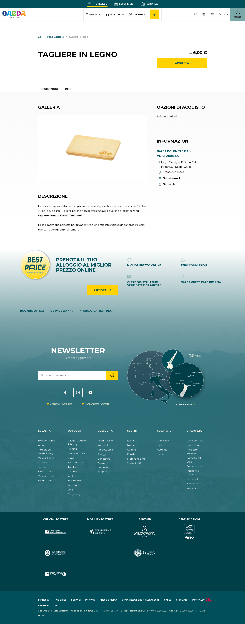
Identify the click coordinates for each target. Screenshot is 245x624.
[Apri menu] (237, 14)
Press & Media (108, 600)
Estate (160, 445)
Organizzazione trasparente (141, 600)
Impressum (44, 600)
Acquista (182, 63)
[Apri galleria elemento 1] (93, 148)
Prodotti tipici (105, 449)
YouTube (90, 392)
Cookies (61, 600)
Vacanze (149, 4)
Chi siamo (182, 600)
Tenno (42, 467)
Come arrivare (195, 466)
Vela (70, 489)
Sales (167, 600)
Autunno (162, 449)
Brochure (192, 483)
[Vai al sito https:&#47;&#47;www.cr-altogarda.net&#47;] (55, 531)
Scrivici (76, 600)
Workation (193, 488)
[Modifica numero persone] (137, 14)
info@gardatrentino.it (96, 310)
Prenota (100, 290)
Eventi (131, 440)
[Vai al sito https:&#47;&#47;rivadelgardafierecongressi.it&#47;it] (55, 553)
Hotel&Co (97, 3)
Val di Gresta (45, 480)
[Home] (39, 37)
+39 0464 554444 (61, 310)
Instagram (78, 392)
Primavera (163, 440)
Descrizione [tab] (50, 89)
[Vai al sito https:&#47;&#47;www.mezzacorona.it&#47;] (144, 531)
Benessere (104, 458)
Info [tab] (68, 89)
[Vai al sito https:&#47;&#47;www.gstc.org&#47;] (189, 531)
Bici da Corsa (75, 462)
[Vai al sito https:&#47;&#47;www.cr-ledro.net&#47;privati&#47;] (55, 574)
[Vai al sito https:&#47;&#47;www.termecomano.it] (144, 553)
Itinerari (72, 448)
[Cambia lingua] (223, 14)
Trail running (75, 480)
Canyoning (74, 494)
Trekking (73, 467)
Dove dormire (195, 440)
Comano (43, 462)
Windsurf (73, 485)
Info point (192, 479)
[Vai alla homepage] (14, 14)
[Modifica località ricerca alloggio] (94, 14)
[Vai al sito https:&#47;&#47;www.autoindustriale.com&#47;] (100, 531)
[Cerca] (195, 14)
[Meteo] (212, 14)
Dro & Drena (45, 471)
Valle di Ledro (46, 457)
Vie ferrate (74, 476)
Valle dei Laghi (46, 476)
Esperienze (123, 3)
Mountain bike (76, 453)
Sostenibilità (134, 463)
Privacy (90, 600)
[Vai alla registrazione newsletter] (112, 375)
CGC (55, 605)
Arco (41, 445)
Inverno (161, 454)
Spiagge (102, 454)
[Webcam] (204, 14)
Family (131, 454)
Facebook (65, 392)
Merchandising (136, 458)
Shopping (103, 471)
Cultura (131, 449)
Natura (131, 445)
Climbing (73, 471)
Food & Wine (105, 440)
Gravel (71, 457)
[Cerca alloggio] (154, 14)
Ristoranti (103, 445)
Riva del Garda (46, 440)
